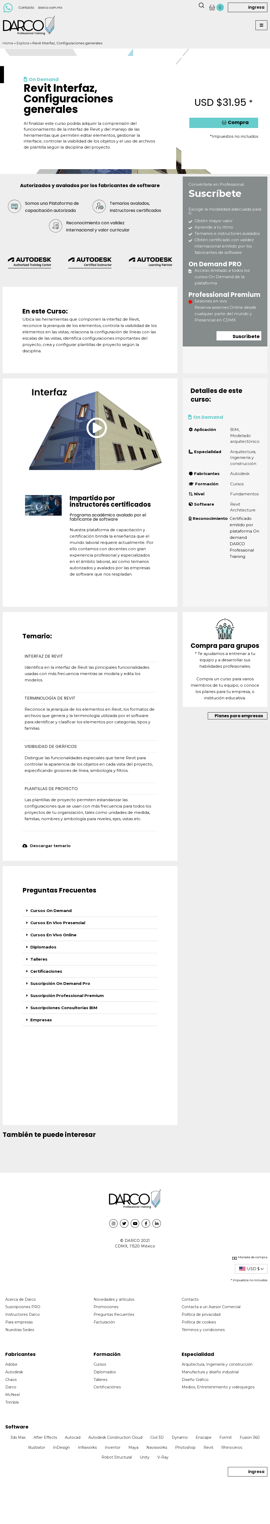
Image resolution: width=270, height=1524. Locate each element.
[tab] (90, 911)
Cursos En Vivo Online (53, 934)
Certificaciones (46, 971)
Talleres (38, 959)
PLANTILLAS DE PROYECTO (51, 789)
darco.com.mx (50, 7)
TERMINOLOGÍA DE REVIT (50, 698)
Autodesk (239, 473)
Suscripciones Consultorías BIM (63, 1007)
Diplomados (43, 946)
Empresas (41, 1019)
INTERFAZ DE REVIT (44, 656)
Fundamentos (244, 493)
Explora (23, 43)
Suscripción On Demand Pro (60, 983)
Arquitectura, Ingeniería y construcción (243, 457)
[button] (261, 25)
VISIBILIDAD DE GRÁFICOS (51, 746)
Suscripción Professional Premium (67, 995)
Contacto (26, 7)
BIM (234, 429)
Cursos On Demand (51, 910)
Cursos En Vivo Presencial (57, 922)
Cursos (237, 483)
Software (16, 1426)
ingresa (256, 7)
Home (8, 43)
